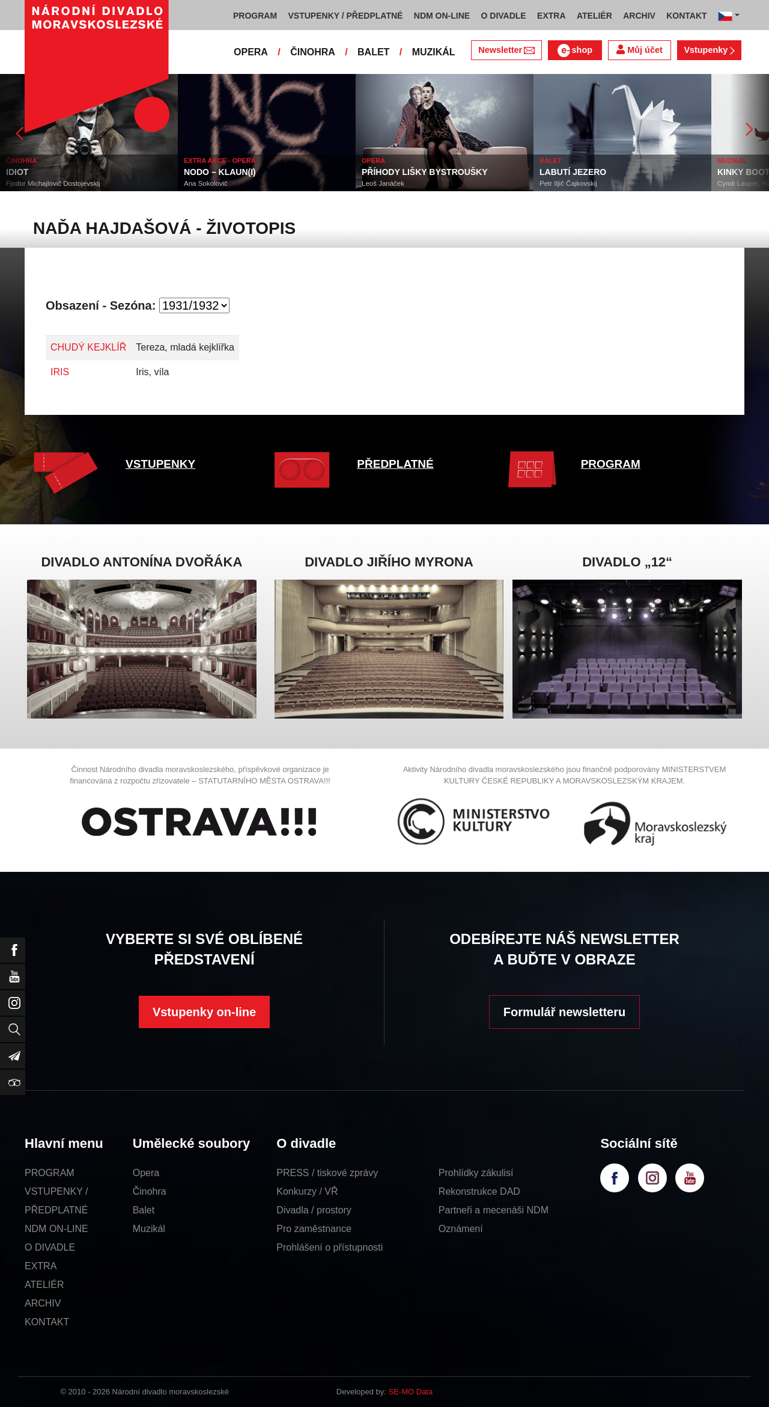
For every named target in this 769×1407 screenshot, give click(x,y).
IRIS (59, 372)
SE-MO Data (411, 1391)
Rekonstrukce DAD (479, 1191)
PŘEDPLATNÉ (395, 464)
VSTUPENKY (160, 464)
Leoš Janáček (383, 183)
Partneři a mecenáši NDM (494, 1210)
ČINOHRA (312, 52)
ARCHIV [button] (639, 15)
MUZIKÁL (433, 52)
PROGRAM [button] (255, 15)
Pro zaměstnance (313, 1229)
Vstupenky (709, 50)
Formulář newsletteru (564, 1012)
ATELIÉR (44, 1285)
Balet (143, 1210)
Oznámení (461, 1229)
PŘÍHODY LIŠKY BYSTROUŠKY (425, 172)
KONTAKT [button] (686, 15)
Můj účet (639, 49)
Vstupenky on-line (204, 1012)
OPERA (251, 52)
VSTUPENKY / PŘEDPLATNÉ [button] (345, 15)
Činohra (149, 1191)
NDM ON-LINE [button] (442, 15)
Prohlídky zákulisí (476, 1173)
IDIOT (17, 172)
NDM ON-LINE (56, 1229)
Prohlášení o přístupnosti (329, 1247)
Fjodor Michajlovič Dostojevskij (53, 183)
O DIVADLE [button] (503, 15)
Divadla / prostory (313, 1210)
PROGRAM (610, 464)
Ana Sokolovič (206, 183)
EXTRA (40, 1266)
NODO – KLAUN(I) (220, 172)
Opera (146, 1173)
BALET (373, 52)
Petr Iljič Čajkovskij (568, 183)
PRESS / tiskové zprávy (327, 1173)
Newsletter (506, 50)
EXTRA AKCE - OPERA (220, 160)
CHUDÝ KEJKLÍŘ (88, 347)
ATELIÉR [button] (594, 15)
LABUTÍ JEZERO (573, 172)
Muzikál (149, 1229)
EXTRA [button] (551, 15)
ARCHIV (43, 1303)
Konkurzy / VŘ (307, 1191)
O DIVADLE (50, 1247)
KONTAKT (47, 1322)
